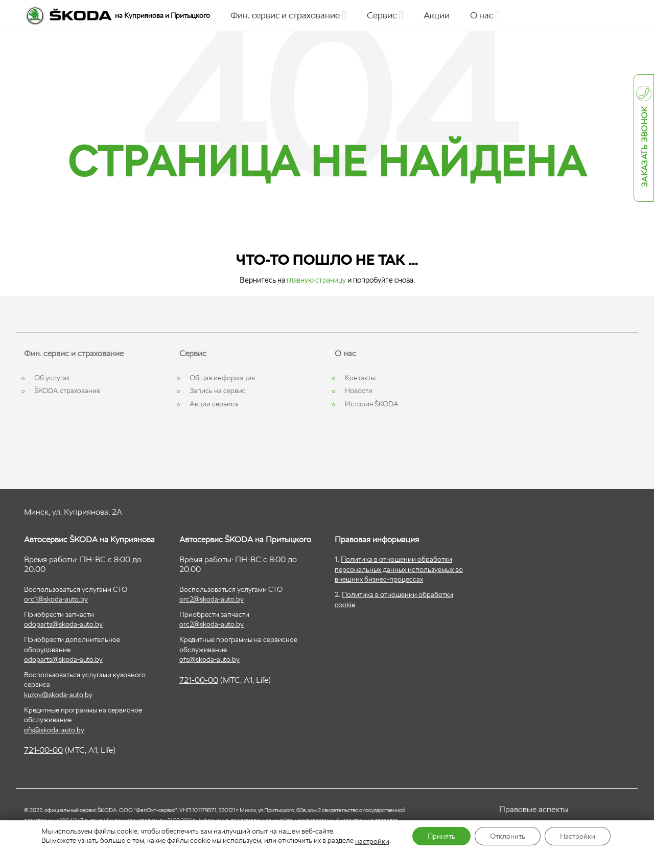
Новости (358, 390)
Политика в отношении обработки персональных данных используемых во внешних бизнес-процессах (399, 569)
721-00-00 (43, 750)
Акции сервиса (214, 404)
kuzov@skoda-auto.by (58, 694)
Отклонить (507, 836)
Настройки (577, 836)
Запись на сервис (218, 390)
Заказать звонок (644, 147)
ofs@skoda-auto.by (54, 730)
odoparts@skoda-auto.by (63, 624)
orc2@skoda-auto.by (211, 599)
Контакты (360, 378)
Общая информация (222, 378)
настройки (372, 841)
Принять (441, 836)
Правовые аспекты (534, 809)
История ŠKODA (372, 404)
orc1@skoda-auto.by (56, 599)
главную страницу (316, 280)
